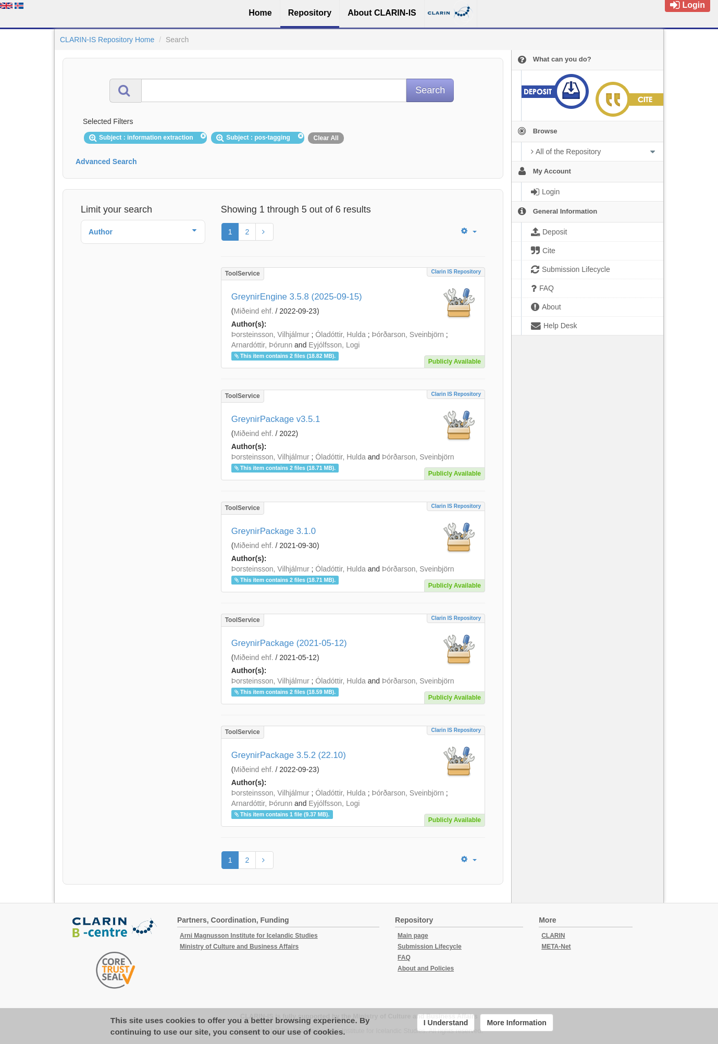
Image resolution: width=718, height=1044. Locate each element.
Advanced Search (106, 161)
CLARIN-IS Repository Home (107, 39)
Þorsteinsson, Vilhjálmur (270, 334)
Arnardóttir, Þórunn (262, 345)
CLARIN (553, 935)
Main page (413, 935)
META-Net (556, 946)
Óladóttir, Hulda (340, 334)
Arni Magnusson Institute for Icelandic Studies (249, 935)
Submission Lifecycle (430, 946)
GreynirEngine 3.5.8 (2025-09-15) (296, 297)
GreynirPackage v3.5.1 (275, 419)
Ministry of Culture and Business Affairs (239, 946)
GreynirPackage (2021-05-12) (289, 643)
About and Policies (426, 968)
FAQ (404, 957)
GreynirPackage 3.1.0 (273, 531)
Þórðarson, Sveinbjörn (408, 334)
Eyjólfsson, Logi (334, 345)
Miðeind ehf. (253, 311)
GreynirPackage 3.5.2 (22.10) (288, 755)
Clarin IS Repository (456, 272)
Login (687, 5)
